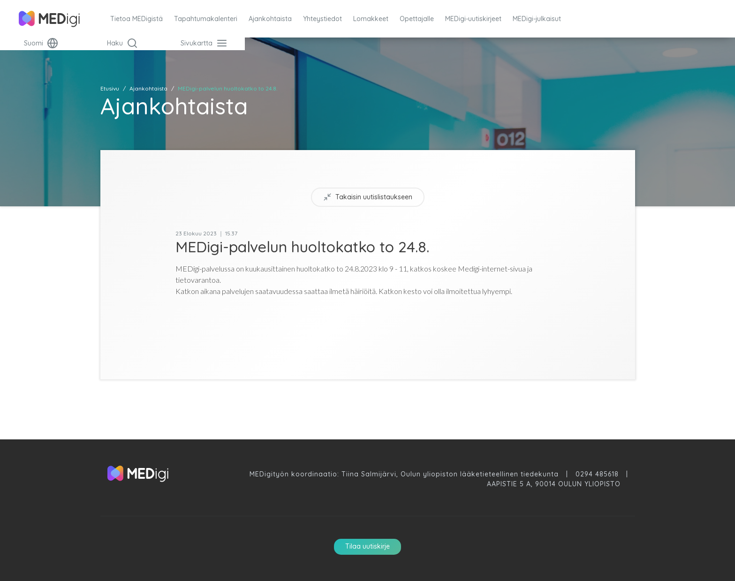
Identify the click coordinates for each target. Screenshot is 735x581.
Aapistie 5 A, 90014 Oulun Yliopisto (554, 484)
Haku (122, 43)
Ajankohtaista (148, 88)
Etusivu (109, 88)
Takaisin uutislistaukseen (367, 197)
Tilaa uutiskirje (367, 546)
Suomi (41, 43)
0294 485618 (597, 474)
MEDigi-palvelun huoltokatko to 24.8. (227, 88)
